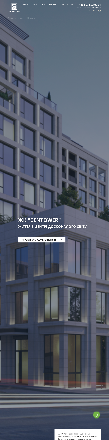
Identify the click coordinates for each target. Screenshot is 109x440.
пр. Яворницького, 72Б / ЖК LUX (89, 8)
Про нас (26, 4)
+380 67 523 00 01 (90, 4)
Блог (44, 4)
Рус (67, 4)
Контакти (54, 4)
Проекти (36, 4)
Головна (10, 18)
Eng (72, 4)
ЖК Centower (31, 18)
